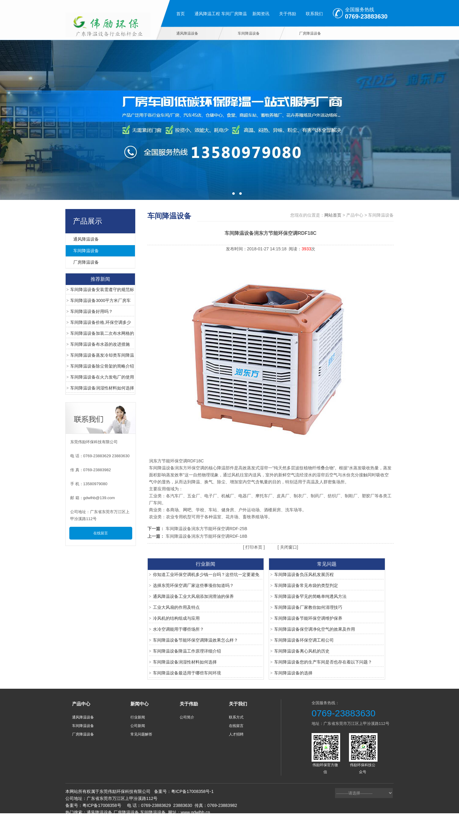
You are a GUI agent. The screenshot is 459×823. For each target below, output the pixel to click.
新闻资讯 (260, 13)
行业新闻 (137, 717)
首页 (180, 13)
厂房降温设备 (310, 33)
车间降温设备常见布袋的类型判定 (306, 585)
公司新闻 (137, 726)
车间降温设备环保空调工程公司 (304, 640)
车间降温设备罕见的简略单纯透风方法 (310, 596)
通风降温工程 (207, 13)
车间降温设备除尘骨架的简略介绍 (102, 366)
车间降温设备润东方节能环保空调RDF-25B (206, 528)
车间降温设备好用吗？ (91, 311)
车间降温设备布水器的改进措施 (100, 344)
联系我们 (314, 13)
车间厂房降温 (234, 13)
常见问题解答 (141, 734)
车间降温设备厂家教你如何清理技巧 (308, 607)
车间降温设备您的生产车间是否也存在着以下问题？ (323, 662)
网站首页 (332, 215)
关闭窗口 (288, 547)
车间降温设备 (249, 33)
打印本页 (253, 547)
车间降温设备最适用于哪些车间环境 (187, 672)
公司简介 (187, 717)
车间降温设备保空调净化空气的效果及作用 (314, 629)
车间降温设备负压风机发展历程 (304, 574)
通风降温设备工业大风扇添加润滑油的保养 (193, 596)
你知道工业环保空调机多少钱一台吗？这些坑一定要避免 (206, 574)
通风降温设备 (187, 33)
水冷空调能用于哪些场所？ (178, 629)
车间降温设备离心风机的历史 (302, 651)
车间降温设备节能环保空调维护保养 (308, 618)
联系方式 (236, 717)
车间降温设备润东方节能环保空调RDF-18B (206, 536)
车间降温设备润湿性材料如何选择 (102, 388)
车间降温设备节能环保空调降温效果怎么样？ (195, 640)
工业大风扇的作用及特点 (176, 607)
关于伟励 (287, 13)
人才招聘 (236, 734)
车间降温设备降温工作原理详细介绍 (187, 651)
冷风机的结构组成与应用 (176, 618)
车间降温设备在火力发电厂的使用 (102, 377)
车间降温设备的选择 (293, 672)
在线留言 (100, 533)
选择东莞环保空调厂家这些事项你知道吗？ (193, 585)
